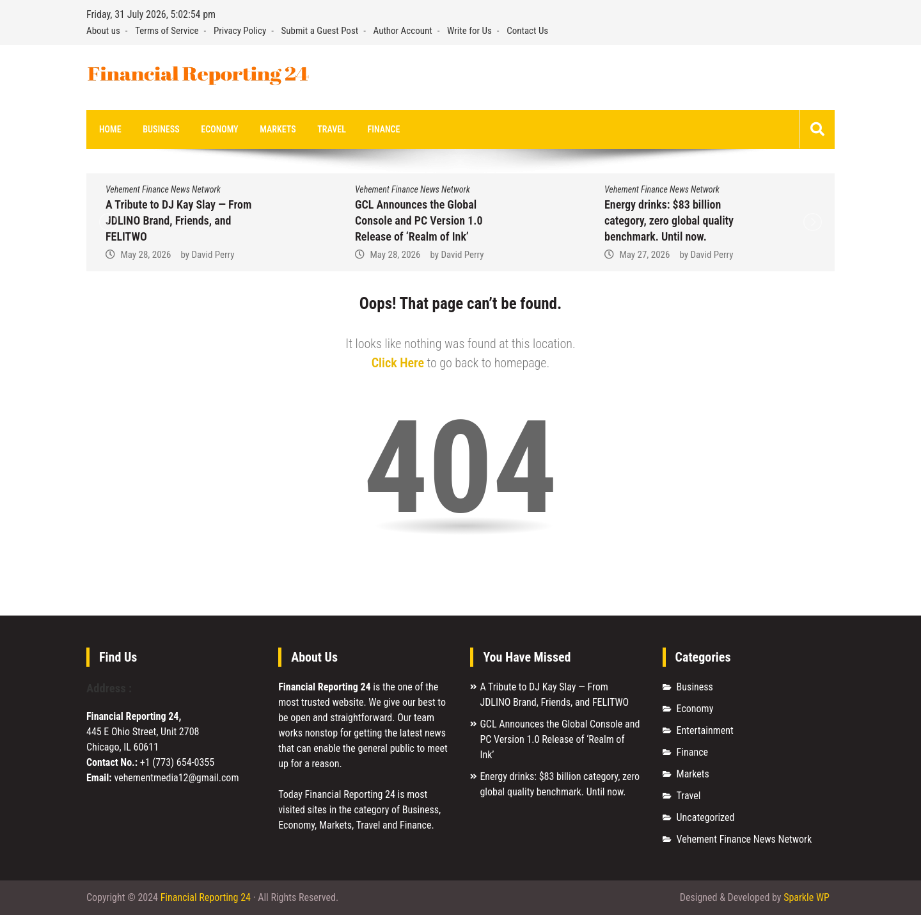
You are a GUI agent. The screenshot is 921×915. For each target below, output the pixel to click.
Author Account (403, 30)
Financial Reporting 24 (206, 897)
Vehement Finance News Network (163, 189)
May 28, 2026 (145, 254)
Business (161, 129)
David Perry (212, 254)
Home (110, 129)
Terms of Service (166, 30)
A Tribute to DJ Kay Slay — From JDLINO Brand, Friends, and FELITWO (178, 220)
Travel (331, 129)
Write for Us (469, 30)
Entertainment (705, 730)
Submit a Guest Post (320, 30)
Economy (219, 129)
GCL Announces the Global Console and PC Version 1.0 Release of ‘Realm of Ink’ (419, 220)
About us (103, 30)
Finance (384, 129)
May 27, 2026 (644, 254)
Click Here (398, 362)
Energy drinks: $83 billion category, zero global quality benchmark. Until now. (669, 220)
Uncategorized (706, 817)
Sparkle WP (806, 897)
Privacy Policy (240, 30)
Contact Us (527, 30)
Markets (277, 129)
